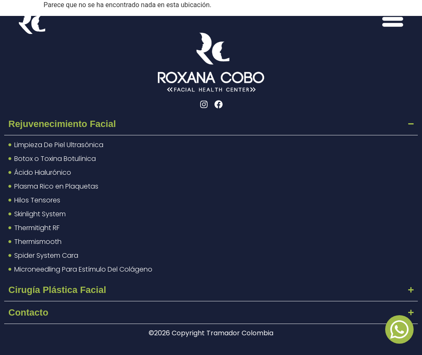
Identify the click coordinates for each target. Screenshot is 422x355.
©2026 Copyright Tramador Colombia (211, 333)
